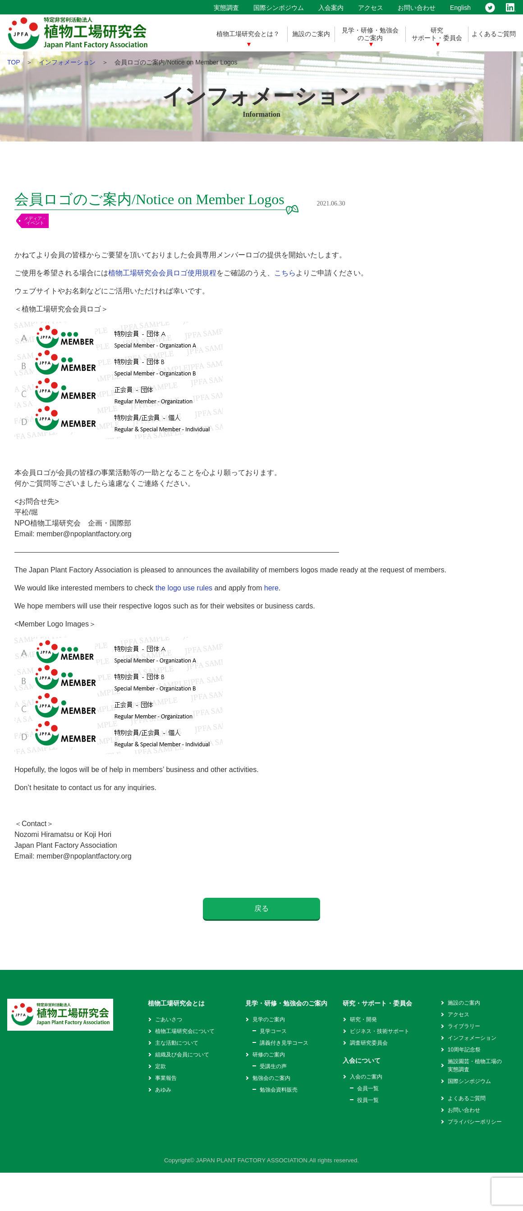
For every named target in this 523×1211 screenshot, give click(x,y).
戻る (261, 908)
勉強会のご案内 (271, 1078)
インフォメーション (67, 62)
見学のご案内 (268, 1019)
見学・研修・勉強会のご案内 (370, 34)
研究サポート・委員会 (437, 34)
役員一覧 (368, 1100)
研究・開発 (363, 1019)
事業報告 (166, 1078)
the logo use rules (184, 588)
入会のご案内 (366, 1077)
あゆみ (163, 1090)
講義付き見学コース (284, 1043)
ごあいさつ (168, 1019)
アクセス (370, 7)
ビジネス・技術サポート (379, 1031)
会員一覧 (368, 1088)
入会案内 (331, 7)
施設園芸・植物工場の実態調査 (475, 1065)
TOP (13, 62)
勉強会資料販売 (279, 1090)
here (271, 588)
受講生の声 (273, 1066)
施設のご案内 (311, 33)
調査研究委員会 (369, 1043)
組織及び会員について (182, 1054)
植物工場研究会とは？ (248, 33)
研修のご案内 (268, 1054)
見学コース (273, 1031)
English (460, 7)
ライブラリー (464, 1026)
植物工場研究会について (185, 1031)
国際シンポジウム (278, 7)
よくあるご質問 (494, 33)
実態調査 (226, 7)
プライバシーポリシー (475, 1122)
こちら (285, 273)
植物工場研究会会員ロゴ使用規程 (162, 273)
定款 (160, 1066)
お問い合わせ (417, 7)
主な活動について (176, 1043)
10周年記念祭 (464, 1049)
